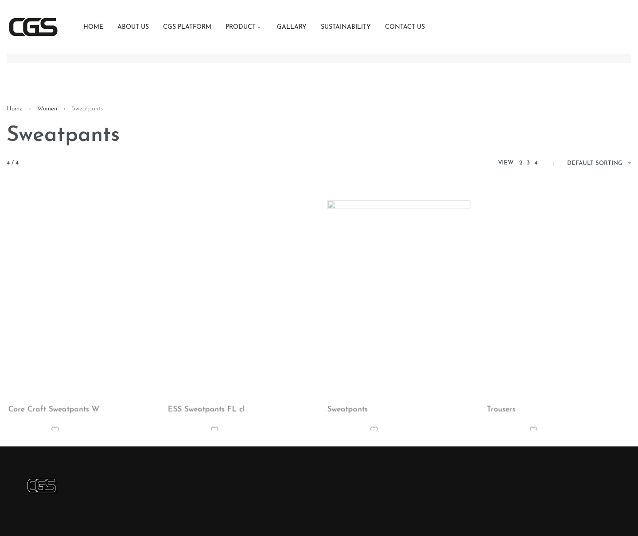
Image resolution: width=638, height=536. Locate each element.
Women (47, 109)
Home (15, 109)
